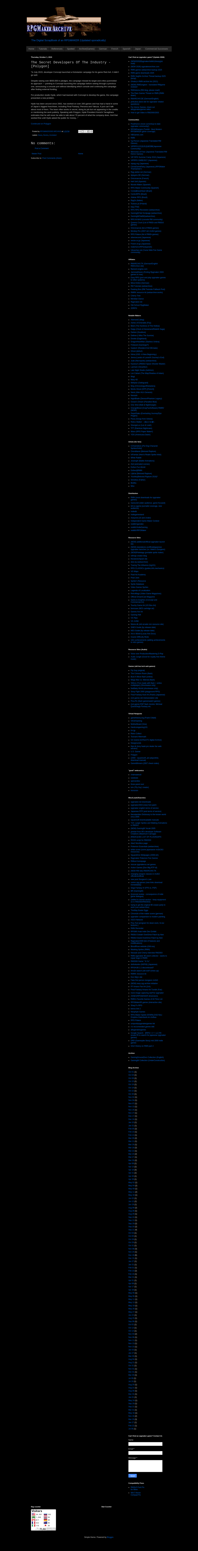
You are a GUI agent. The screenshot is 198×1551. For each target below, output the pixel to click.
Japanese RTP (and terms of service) (146, 811)
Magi (133, 376)
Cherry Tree (135, 296)
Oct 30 (131, 1094)
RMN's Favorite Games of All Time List (146, 999)
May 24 (131, 1400)
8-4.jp (133, 730)
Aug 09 (131, 1208)
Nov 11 (131, 1340)
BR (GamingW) (137, 891)
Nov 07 (131, 1103)
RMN (133, 138)
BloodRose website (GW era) (143, 946)
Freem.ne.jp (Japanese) (140, 244)
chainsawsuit (136, 775)
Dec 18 (131, 1255)
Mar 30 (131, 1160)
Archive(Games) (87, 49)
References (57, 49)
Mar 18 (131, 1148)
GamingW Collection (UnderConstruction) (148, 1060)
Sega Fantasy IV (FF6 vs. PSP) (144, 888)
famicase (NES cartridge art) (142, 608)
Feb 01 (131, 1268)
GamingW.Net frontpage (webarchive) (146, 213)
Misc (133, 486)
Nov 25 (131, 1110)
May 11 (131, 1192)
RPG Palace (136, 1020)
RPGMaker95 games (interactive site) (146, 1002)
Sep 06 (131, 1321)
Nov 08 (131, 1249)
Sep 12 (131, 1220)
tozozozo (134, 790)
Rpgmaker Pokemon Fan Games (144, 858)
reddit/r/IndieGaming (139, 527)
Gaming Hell (136, 615)
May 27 (131, 1312)
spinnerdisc (135, 781)
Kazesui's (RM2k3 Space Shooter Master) (148, 364)
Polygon (134, 755)
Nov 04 (131, 1100)
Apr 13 (131, 1167)
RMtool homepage (138, 861)
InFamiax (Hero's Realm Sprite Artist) (146, 455)
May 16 (131, 1413)
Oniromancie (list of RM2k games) (145, 228)
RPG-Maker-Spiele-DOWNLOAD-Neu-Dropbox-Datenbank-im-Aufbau (146, 1016)
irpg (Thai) (135, 207)
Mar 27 (131, 1157)
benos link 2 (136, 1009)
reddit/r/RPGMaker (138, 530)
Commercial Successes (156, 49)
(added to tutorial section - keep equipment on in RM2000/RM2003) (148, 901)
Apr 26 (131, 1176)
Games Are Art (137, 612)
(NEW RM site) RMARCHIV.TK (143, 871)
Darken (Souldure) (138, 332)
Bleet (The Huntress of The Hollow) (145, 326)
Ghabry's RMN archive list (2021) (144, 81)
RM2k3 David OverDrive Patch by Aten (147, 938)
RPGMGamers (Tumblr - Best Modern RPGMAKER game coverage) (146, 130)
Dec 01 (131, 1372)
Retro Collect (136, 734)
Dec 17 (131, 1116)
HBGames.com (137, 135)
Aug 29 (131, 1214)
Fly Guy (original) (138, 670)
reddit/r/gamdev (137, 524)
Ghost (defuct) (136, 351)
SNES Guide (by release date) (143, 627)
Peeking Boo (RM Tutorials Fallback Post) (148, 289)
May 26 (131, 1309)
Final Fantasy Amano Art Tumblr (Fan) (146, 990)
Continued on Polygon (41, 124)
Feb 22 (131, 1426)
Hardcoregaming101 (139, 727)
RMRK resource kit (138, 974)
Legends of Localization (140, 590)
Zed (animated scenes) (140, 464)
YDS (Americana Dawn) (140, 435)
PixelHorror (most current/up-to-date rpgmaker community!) (145, 125)
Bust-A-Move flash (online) (142, 677)
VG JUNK (135, 621)
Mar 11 (131, 1141)
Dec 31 (131, 1258)
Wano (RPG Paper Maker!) (142, 431)
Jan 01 (131, 1397)
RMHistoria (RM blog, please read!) (145, 90)
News (40, 135)
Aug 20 (131, 1385)
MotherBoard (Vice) (139, 724)
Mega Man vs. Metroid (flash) (143, 680)
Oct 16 (131, 1084)
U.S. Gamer (135, 751)
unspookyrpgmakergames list (143, 1023)
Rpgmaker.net (136, 302)
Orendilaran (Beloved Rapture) (143, 451)
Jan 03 (131, 1350)
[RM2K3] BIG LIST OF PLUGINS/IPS (146, 837)
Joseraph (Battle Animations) (142, 461)
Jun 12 (131, 1201)
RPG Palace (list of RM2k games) (144, 234)
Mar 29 (131, 1419)
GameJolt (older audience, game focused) (148, 503)
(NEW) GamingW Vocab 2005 (143, 828)
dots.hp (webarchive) (139, 562)
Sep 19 (131, 1223)
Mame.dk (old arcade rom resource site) (147, 624)
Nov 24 (131, 1252)
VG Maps (134, 571)
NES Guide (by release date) (142, 631)
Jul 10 (130, 1381)
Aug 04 (131, 1359)
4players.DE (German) (140, 175)
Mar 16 (131, 1144)
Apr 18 (131, 1170)
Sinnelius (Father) (138, 480)
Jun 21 (131, 1315)
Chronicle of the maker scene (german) (147, 914)
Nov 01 (131, 1369)
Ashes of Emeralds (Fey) (141, 323)
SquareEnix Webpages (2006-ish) (145, 855)
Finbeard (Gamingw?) (140, 345)
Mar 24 (131, 1154)
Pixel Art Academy (138, 575)
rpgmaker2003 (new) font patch (144, 805)
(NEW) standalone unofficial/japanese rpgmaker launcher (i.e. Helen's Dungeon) (148, 548)
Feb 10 (131, 1132)
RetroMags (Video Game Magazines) (146, 593)
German (103, 49)
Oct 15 (131, 1081)
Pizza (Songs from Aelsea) (142, 419)
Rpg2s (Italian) (137, 200)
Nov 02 (131, 1097)
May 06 (131, 1296)
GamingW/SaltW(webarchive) (143, 216)
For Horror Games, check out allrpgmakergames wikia (143, 108)
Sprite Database (137, 584)
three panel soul (137, 784)
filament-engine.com (139, 269)
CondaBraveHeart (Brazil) (141, 191)
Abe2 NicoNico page (139, 843)
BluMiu (133, 483)
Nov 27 (131, 1113)
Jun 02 (131, 1198)
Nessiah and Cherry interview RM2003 (146, 953)
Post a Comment (42, 148)
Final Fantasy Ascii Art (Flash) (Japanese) (148, 695)
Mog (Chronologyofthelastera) (143, 386)
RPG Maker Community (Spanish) (145, 188)
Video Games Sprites (139, 587)
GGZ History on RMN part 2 (142, 1046)
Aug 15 (131, 1318)
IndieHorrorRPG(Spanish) (141, 247)
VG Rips (134, 618)
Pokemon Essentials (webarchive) (145, 846)
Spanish (127, 49)
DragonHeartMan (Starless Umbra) (145, 342)
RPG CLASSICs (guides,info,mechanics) (147, 568)
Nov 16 (131, 1416)
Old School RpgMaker (140, 305)
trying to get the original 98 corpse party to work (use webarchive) (148, 906)
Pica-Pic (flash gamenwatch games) (145, 701)
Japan (138, 49)
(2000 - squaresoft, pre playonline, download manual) (145, 759)
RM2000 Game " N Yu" (140, 961)
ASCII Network (137, 920)
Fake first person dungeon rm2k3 (144, 980)
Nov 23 (131, 1347)
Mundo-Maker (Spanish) (141, 185)
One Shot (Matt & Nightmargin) (143, 405)
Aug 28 (131, 1211)
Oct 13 (131, 1328)
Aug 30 (131, 1391)
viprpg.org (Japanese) (140, 163)
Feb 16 (131, 1274)
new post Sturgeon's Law (141, 879)
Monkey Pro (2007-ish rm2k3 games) (146, 231)
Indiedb (134, 511)
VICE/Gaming (136, 721)
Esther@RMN (136, 470)
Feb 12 (131, 1135)
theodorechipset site (139, 559)
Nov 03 (131, 1334)
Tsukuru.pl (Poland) (139, 204)
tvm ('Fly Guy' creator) (140, 787)
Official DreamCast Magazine (143, 597)
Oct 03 (131, 1233)
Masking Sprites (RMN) (140, 949)
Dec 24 (131, 1119)
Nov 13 (131, 1107)
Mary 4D (134, 380)
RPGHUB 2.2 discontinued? (142, 968)
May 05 (131, 1293)
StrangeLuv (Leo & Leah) (141, 425)
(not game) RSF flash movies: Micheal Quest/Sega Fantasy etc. (146, 705)
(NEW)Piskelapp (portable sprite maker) (147, 552)
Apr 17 (131, 1287)
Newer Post (36, 154)
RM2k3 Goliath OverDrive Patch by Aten (147, 935)
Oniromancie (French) (140, 178)
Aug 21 (131, 1362)
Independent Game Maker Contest (145, 521)
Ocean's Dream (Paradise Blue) (144, 402)
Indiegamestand (137, 514)
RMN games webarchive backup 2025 (146, 70)
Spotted (70, 49)
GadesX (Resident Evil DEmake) (144, 348)
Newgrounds (136, 743)
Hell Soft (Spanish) (138, 181)
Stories (45, 135)
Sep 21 (131, 1230)
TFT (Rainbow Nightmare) (141, 428)
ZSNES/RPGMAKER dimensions (144, 996)
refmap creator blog (139, 556)
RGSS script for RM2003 (141, 840)
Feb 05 (131, 1129)
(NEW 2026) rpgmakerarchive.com (145, 67)
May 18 (131, 1195)
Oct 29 (131, 1242)
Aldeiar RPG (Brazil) (139, 197)
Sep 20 (131, 1227)
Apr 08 (131, 1163)
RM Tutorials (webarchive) (141, 286)
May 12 (131, 1302)
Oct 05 (131, 1236)
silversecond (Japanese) (141, 237)
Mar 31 (131, 1277)
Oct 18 (131, 1088)
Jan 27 (131, 1261)
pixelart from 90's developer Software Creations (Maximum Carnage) (146, 833)
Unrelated (52, 135)
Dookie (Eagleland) (138, 339)
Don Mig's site (136, 977)
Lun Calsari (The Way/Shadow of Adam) (147, 373)
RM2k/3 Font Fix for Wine (137, 1488)
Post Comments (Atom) (52, 158)
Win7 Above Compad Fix (136, 1494)
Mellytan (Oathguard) (139, 383)
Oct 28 (131, 1239)
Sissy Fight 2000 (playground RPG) (145, 692)
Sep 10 (131, 1217)
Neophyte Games (138, 1012)
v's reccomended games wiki (142, 1027)
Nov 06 (131, 1337)
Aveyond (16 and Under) (141, 518)
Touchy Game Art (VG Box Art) (143, 605)
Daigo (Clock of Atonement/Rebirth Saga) (148, 329)
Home (31, 49)
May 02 (131, 1182)
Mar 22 (131, 1151)
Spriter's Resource (138, 581)
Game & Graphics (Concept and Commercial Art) (144, 601)
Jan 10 (131, 1122)
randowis (134, 778)
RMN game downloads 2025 (142, 73)
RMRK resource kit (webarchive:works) (147, 292)
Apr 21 (131, 1173)
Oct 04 (131, 1075)
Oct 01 (131, 1072)
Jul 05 (130, 1429)
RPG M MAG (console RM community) (147, 219)
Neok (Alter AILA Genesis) (141, 392)
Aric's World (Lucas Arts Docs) (143, 634)
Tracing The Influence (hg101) (143, 565)
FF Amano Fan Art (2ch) (141, 986)
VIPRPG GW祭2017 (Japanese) (144, 160)
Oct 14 (131, 1331)
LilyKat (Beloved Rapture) (141, 473)
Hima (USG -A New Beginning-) (144, 354)
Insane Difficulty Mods (140, 637)
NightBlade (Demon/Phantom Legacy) (146, 398)
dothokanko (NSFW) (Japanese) (144, 964)
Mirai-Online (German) (140, 283)
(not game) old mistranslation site (144, 698)
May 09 (131, 1189)
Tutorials (43, 49)
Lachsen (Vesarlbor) (139, 367)
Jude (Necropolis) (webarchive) (143, 361)
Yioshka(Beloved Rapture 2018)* (144, 477)
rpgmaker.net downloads (141, 802)
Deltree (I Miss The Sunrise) (142, 335)
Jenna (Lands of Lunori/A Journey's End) (147, 357)
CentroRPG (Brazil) (139, 194)
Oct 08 (131, 1078)
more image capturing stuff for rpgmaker (147, 993)
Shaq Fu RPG (136, 1005)
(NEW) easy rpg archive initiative (144, 983)
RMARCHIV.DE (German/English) (145, 99)
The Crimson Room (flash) (142, 673)
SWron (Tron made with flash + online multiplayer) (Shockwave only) (146, 684)
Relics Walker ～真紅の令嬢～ (143, 422)
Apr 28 (131, 1179)
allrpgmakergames (138, 1030)
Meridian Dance (137, 299)
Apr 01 (131, 1280)
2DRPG (134, 308)
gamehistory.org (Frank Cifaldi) (143, 718)
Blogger (110, 1537)
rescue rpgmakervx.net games (143, 864)
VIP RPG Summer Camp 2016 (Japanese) (148, 157)
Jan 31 (131, 1126)
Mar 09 (131, 1138)
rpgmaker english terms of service (145, 808)
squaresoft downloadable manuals (145, 820)
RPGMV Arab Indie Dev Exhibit (143, 931)
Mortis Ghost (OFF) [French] (142, 389)
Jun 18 (131, 1204)
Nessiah (134, 395)
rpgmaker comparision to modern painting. (148, 917)
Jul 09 (130, 1378)
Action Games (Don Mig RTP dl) (144, 868)
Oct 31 (131, 1245)
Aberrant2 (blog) (137, 320)
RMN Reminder (137, 928)
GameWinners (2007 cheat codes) (145, 763)
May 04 (131, 1186)
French (114, 49)
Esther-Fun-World (138, 467)
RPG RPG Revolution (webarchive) (145, 210)
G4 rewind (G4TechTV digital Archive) (146, 740)
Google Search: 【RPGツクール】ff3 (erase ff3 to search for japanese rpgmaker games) (148, 1035)
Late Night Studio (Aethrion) (142, 370)
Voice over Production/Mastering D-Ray (147, 654)
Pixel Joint (135, 578)
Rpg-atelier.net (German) (141, 172)
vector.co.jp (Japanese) (140, 240)
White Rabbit (136, 458)
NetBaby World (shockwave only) (144, 688)
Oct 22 (131, 1091)
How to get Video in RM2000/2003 (145, 113)
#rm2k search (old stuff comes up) (145, 971)
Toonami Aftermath (138, 737)
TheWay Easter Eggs (139, 910)
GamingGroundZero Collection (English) (147, 1057)
